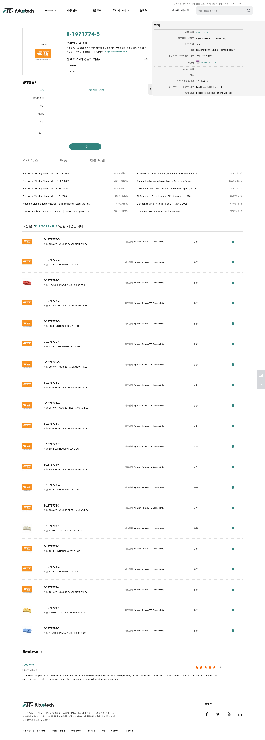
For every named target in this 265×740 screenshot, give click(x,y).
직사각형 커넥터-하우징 (218, 4)
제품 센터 (182, 4)
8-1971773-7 (52, 444)
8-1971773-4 (52, 485)
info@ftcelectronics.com (115, 51)
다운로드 (97, 10)
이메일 (41, 114)
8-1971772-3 (52, 382)
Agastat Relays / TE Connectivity (211, 38)
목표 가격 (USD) (96, 90)
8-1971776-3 (52, 260)
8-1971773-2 (52, 546)
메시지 (41, 133)
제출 (85, 146)
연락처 (144, 10)
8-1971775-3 (52, 362)
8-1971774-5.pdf (208, 62)
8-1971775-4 (52, 464)
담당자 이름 (38, 98)
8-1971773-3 (52, 567)
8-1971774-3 (52, 505)
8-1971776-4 (52, 341)
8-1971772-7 (52, 423)
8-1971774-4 (52, 403)
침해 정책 (41, 731)
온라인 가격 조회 (181, 10)
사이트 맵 (129, 731)
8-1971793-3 (52, 280)
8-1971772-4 (52, 587)
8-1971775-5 (52, 239)
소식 (103, 731)
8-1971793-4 (52, 607)
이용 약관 (26, 731)
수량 (42, 90)
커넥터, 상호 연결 (197, 4)
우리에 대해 (119, 10)
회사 (42, 106)
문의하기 (91, 731)
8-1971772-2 (52, 300)
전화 (42, 122)
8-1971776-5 (52, 321)
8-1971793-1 (52, 526)
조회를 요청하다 (58, 731)
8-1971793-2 (52, 628)
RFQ (233, 242)
